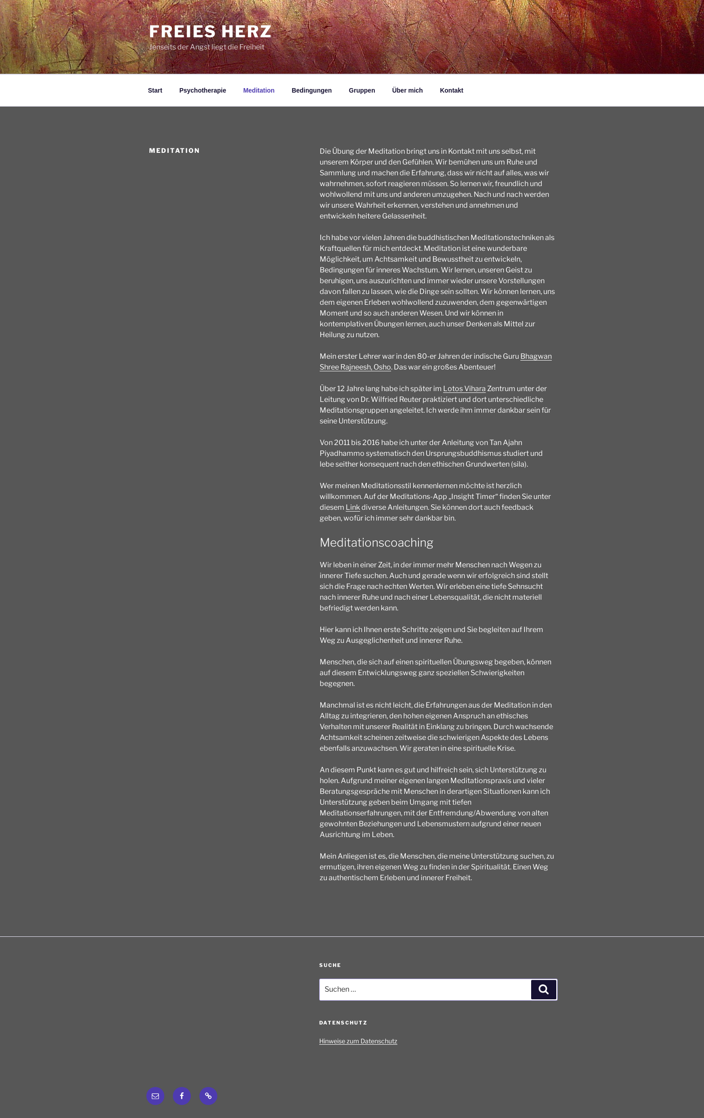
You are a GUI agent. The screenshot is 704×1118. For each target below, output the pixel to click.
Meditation (259, 90)
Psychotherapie (202, 90)
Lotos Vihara (464, 388)
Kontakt (451, 90)
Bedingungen (312, 90)
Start (155, 90)
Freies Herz (211, 31)
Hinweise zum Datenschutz (358, 1041)
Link (353, 507)
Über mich (407, 90)
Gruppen (362, 90)
